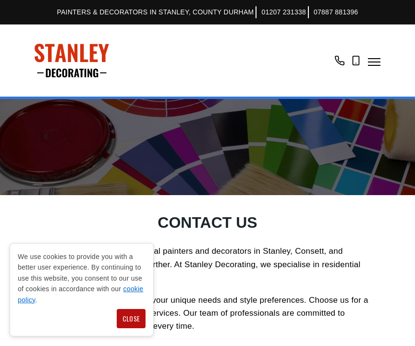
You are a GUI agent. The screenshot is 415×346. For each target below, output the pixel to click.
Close (131, 318)
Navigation (374, 62)
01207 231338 (283, 12)
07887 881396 (336, 12)
